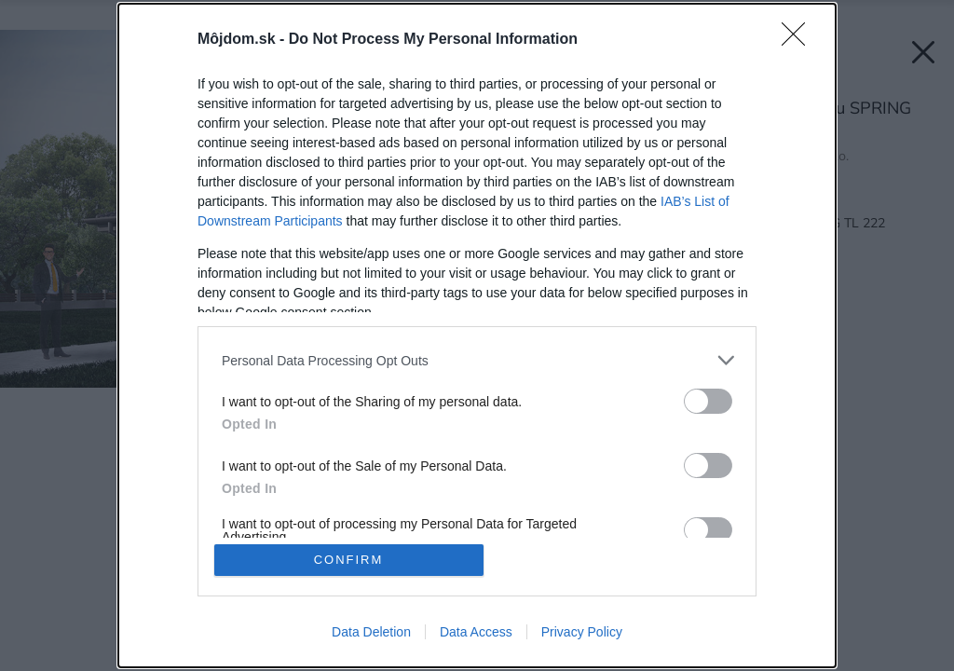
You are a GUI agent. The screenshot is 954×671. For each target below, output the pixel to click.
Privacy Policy (581, 631)
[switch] (708, 401)
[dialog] (477, 335)
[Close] (799, 40)
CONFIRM (349, 560)
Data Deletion (371, 631)
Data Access (476, 631)
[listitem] (477, 360)
